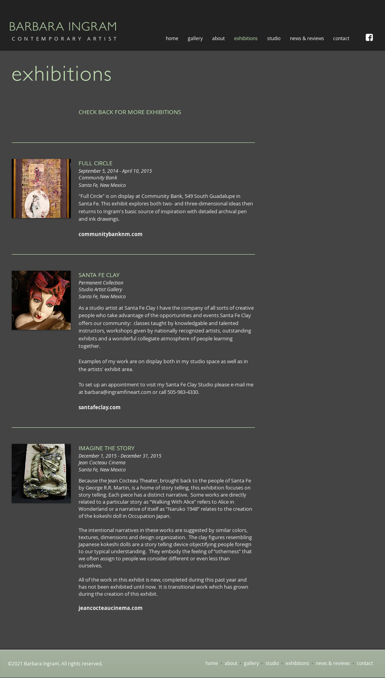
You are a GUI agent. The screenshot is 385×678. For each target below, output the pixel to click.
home (211, 663)
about (231, 663)
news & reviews (333, 663)
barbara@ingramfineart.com (117, 391)
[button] (195, 38)
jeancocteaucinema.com (111, 607)
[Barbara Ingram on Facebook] (369, 37)
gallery (251, 663)
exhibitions (297, 663)
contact (365, 663)
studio (272, 663)
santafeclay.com (100, 407)
